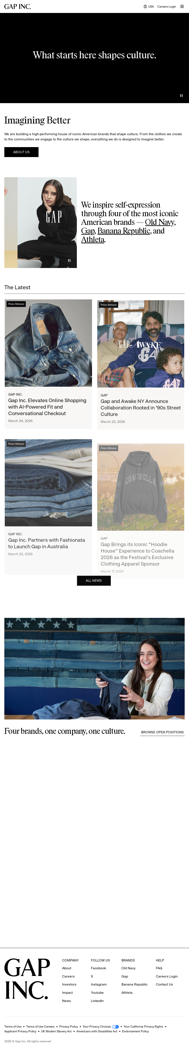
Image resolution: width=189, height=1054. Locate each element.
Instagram (99, 984)
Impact (67, 993)
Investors (69, 984)
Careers (68, 976)
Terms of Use (12, 1026)
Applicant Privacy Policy (20, 1031)
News (66, 1001)
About (66, 968)
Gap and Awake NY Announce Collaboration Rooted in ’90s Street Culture (141, 418)
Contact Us (164, 984)
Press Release (16, 308)
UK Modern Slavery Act (56, 1031)
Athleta (92, 240)
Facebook (98, 968)
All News (94, 583)
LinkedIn (97, 1001)
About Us (21, 152)
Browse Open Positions (162, 732)
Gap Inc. (15, 399)
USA (149, 7)
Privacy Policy (68, 1026)
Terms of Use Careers (40, 1026)
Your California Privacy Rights (143, 1026)
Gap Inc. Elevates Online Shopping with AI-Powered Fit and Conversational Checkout (47, 411)
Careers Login (166, 6)
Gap (87, 231)
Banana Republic (123, 231)
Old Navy (159, 223)
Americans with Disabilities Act (96, 1031)
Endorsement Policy (135, 1031)
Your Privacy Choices (97, 1026)
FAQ (159, 968)
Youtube (97, 993)
